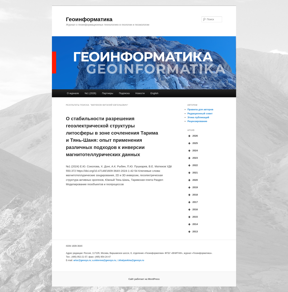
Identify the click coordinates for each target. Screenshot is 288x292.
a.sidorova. (104, 260)
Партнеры (107, 93)
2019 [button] (192, 187)
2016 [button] (192, 209)
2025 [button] (192, 143)
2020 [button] (192, 180)
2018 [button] (192, 195)
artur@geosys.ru (82, 260)
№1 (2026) (90, 93)
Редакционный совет (200, 113)
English (154, 93)
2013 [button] (192, 231)
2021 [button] (192, 173)
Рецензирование (197, 121)
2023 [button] (192, 158)
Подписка (124, 93)
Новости (140, 93)
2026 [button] (192, 136)
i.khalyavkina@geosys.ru (131, 260)
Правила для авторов (200, 109)
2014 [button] (192, 224)
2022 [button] (192, 165)
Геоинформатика (89, 19)
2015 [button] (192, 217)
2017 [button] (192, 202)
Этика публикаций (198, 117)
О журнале (73, 93)
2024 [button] (192, 150)
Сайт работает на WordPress (143, 279)
